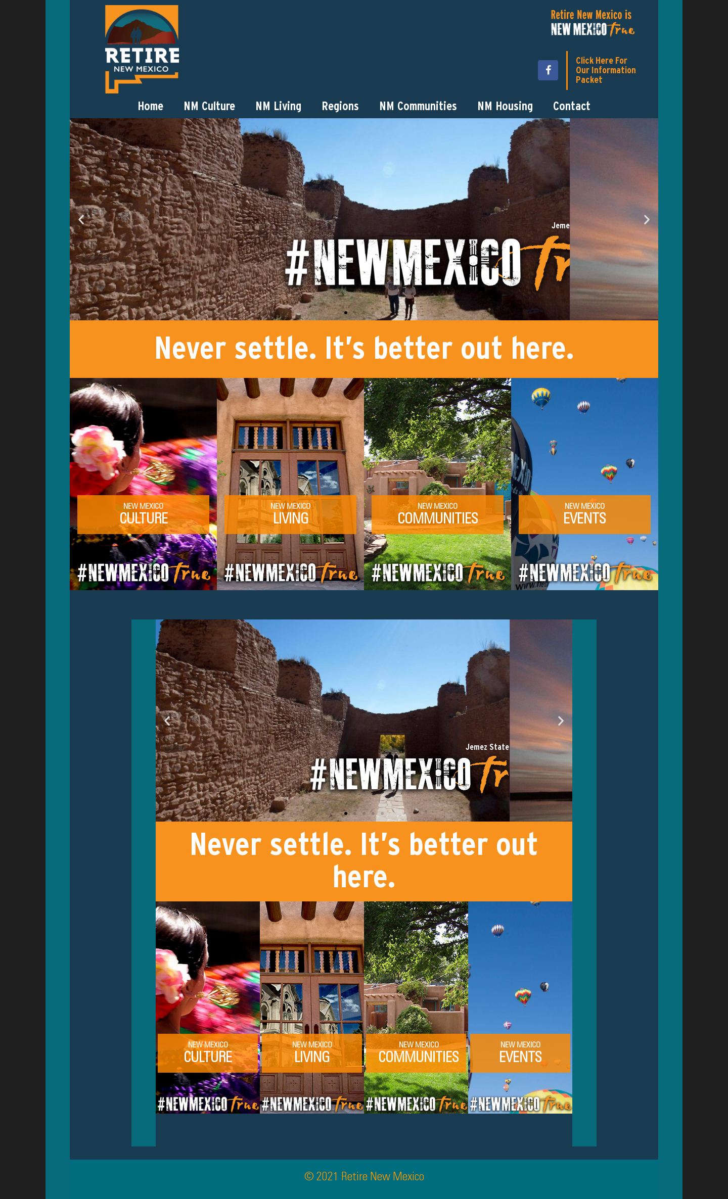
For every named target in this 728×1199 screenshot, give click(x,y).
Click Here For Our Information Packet (606, 70)
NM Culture (209, 107)
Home (150, 107)
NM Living (278, 107)
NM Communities (418, 107)
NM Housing (505, 107)
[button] (81, 219)
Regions (340, 107)
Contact (571, 107)
